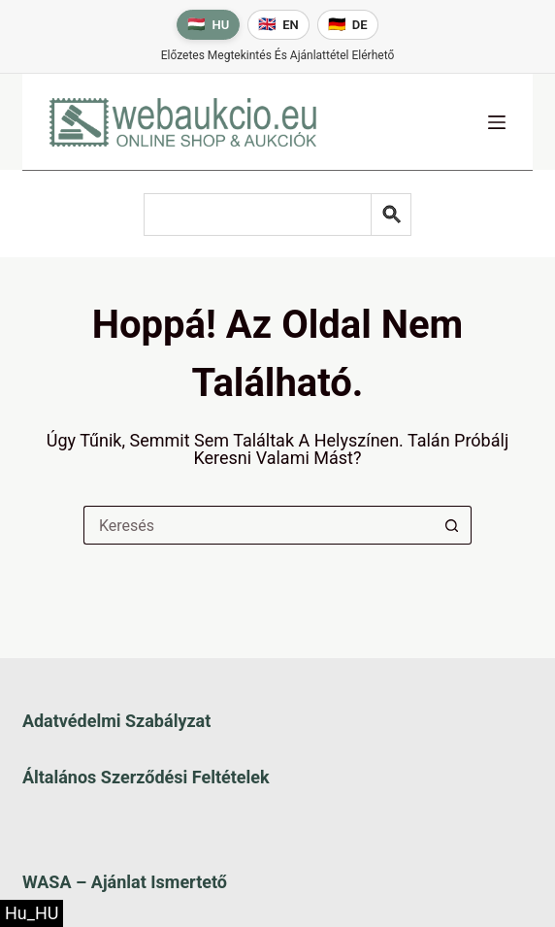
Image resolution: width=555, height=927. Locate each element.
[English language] (278, 25)
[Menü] (497, 122)
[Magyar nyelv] (208, 25)
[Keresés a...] (258, 525)
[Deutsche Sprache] (347, 25)
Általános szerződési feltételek (146, 777)
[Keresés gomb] (452, 525)
